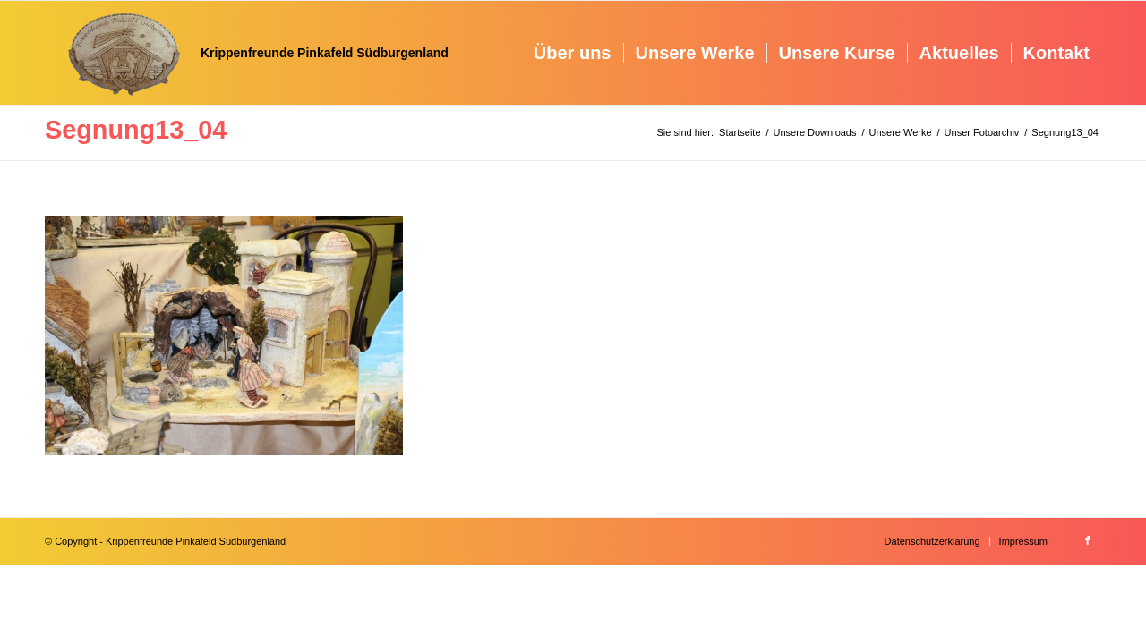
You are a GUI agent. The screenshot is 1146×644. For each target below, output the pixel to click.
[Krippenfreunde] (247, 53)
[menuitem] (572, 53)
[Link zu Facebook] (1087, 540)
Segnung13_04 (136, 129)
